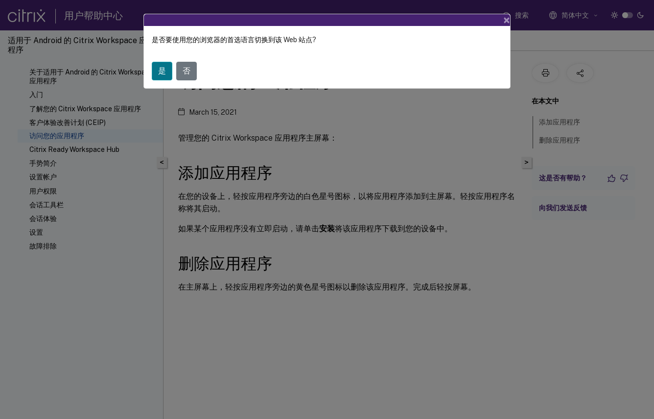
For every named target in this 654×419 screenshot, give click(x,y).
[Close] (506, 20)
